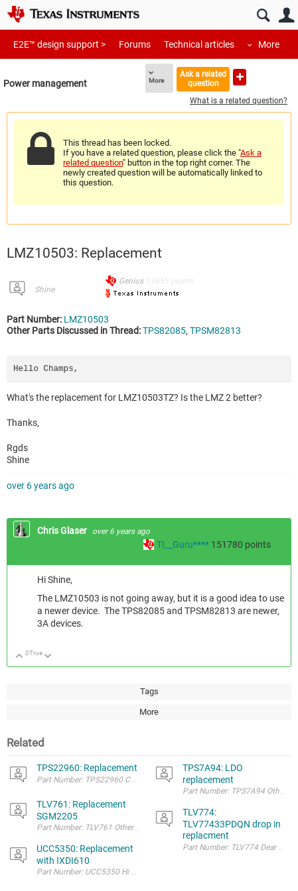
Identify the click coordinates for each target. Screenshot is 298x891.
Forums (135, 44)
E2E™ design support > (59, 44)
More (268, 44)
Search (263, 15)
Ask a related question (203, 78)
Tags (149, 691)
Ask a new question (239, 77)
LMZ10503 (86, 319)
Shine (44, 289)
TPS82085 (164, 330)
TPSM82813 (215, 330)
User (286, 15)
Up (19, 656)
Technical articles (199, 44)
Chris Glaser (63, 530)
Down (48, 656)
